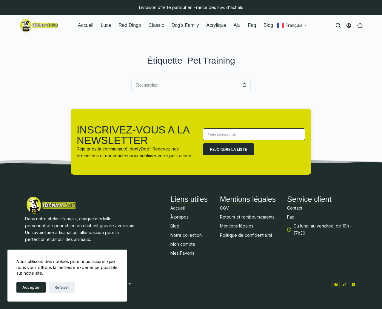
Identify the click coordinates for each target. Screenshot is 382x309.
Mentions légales (236, 225)
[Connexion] (348, 25)
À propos (179, 216)
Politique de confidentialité (246, 235)
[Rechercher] (338, 25)
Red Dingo (129, 25)
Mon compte (182, 244)
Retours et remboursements (247, 216)
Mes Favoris (182, 253)
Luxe (106, 25)
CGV (224, 207)
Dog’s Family (185, 25)
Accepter (31, 287)
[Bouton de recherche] (245, 85)
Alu (236, 25)
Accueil (85, 25)
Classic (156, 25)
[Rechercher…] (185, 85)
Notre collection (186, 235)
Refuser (62, 287)
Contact (294, 207)
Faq (252, 25)
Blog (268, 25)
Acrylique (216, 25)
